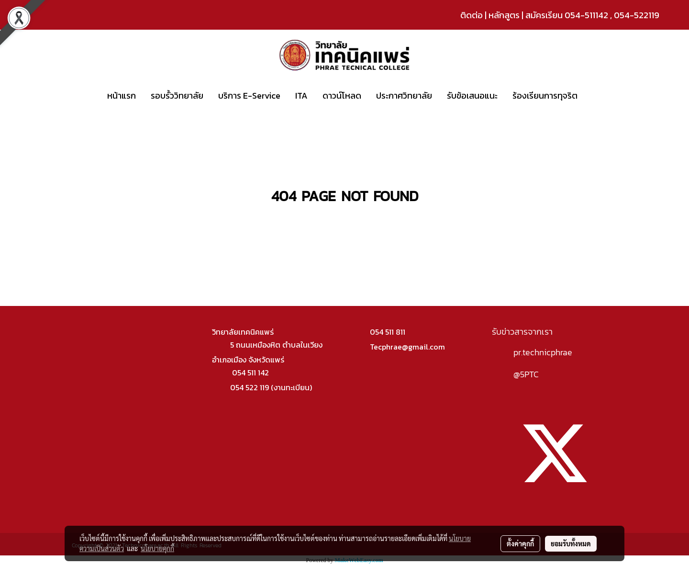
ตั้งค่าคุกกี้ (520, 543)
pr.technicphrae (542, 352)
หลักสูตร (504, 15)
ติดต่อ (471, 15)
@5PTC (526, 374)
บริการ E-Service (249, 95)
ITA (301, 95)
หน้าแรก (121, 95)
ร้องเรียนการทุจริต (545, 95)
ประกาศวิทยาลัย (404, 95)
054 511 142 (250, 372)
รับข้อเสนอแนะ (472, 95)
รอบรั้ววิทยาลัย (177, 95)
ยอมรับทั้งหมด (571, 543)
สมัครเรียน (544, 15)
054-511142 (586, 15)
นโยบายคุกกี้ (157, 548)
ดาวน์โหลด (341, 95)
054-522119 (636, 15)
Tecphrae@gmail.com (407, 346)
